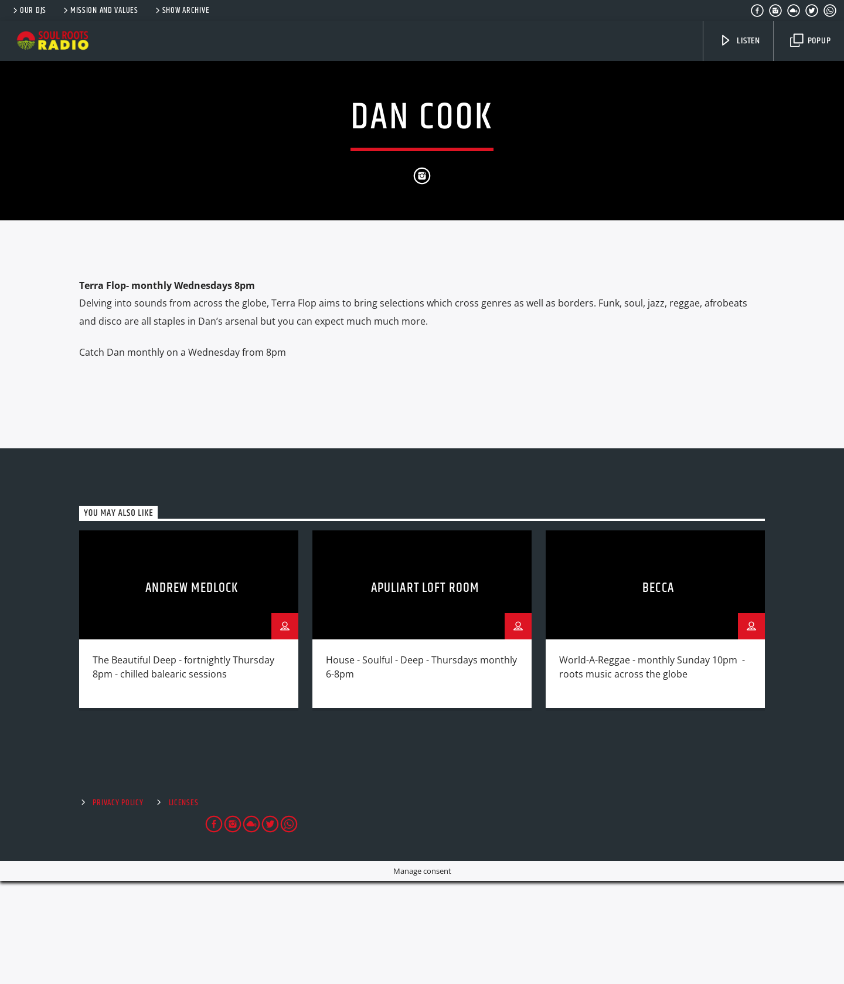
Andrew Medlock (192, 691)
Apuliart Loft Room (425, 691)
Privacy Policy (118, 906)
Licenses (184, 906)
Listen (739, 40)
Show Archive (181, 10)
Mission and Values (100, 10)
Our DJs (28, 10)
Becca (658, 691)
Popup (810, 40)
